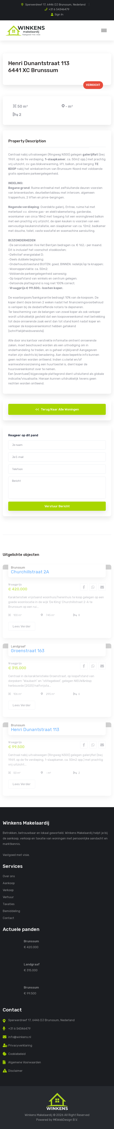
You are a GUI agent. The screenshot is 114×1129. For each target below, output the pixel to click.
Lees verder (22, 628)
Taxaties (8, 904)
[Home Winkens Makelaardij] (57, 1101)
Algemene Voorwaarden (24, 1062)
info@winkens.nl (19, 1037)
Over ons (9, 876)
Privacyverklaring (20, 1045)
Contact (8, 918)
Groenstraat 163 (27, 652)
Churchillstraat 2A (30, 573)
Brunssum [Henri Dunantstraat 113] (31, 987)
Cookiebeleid (17, 1054)
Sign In (57, 14)
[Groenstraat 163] (11, 964)
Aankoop (9, 883)
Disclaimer (15, 1071)
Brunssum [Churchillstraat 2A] (31, 941)
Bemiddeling (11, 911)
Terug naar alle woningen (57, 409)
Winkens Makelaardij (38, 1115)
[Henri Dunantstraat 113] (11, 987)
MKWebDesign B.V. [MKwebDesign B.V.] (65, 1119)
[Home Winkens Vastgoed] (25, 30)
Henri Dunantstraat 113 (35, 731)
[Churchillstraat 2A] (11, 941)
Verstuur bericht (57, 506)
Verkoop (8, 890)
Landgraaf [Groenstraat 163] (32, 964)
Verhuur (8, 897)
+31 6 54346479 (59, 9)
